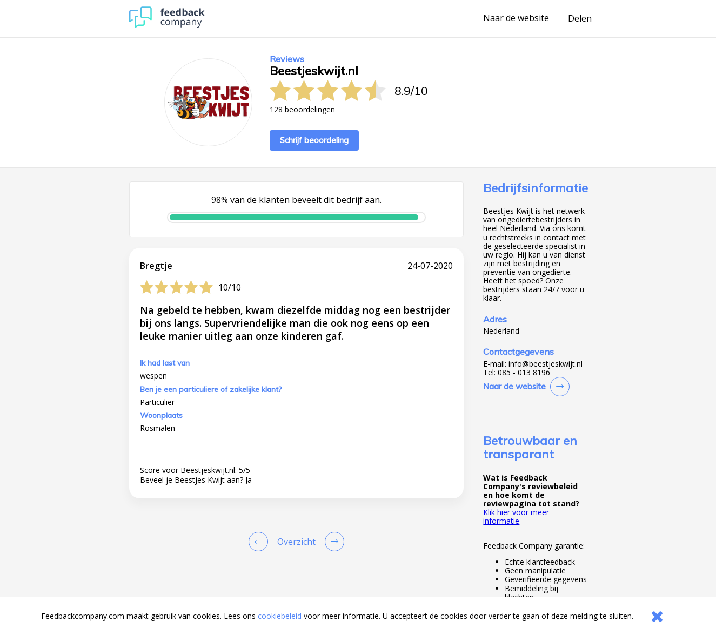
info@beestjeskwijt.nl (545, 364)
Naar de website (516, 18)
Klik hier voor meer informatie (516, 516)
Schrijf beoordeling (314, 140)
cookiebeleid (280, 616)
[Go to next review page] (332, 541)
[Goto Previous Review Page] (260, 541)
